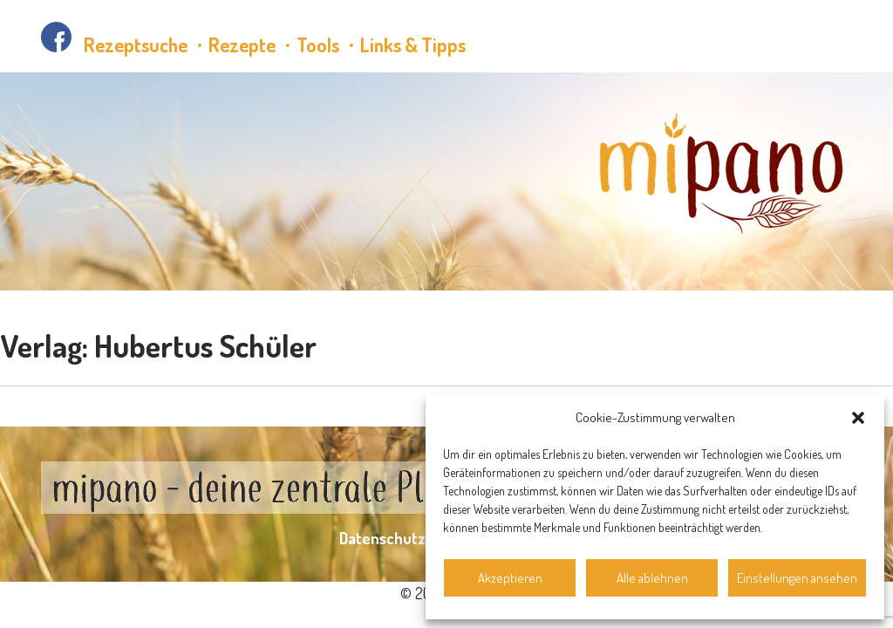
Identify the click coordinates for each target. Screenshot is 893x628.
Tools (318, 44)
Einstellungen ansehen (797, 578)
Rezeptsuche (135, 44)
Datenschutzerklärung (415, 538)
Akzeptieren (510, 578)
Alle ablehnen (652, 578)
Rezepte (242, 44)
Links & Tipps (413, 44)
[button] (858, 418)
